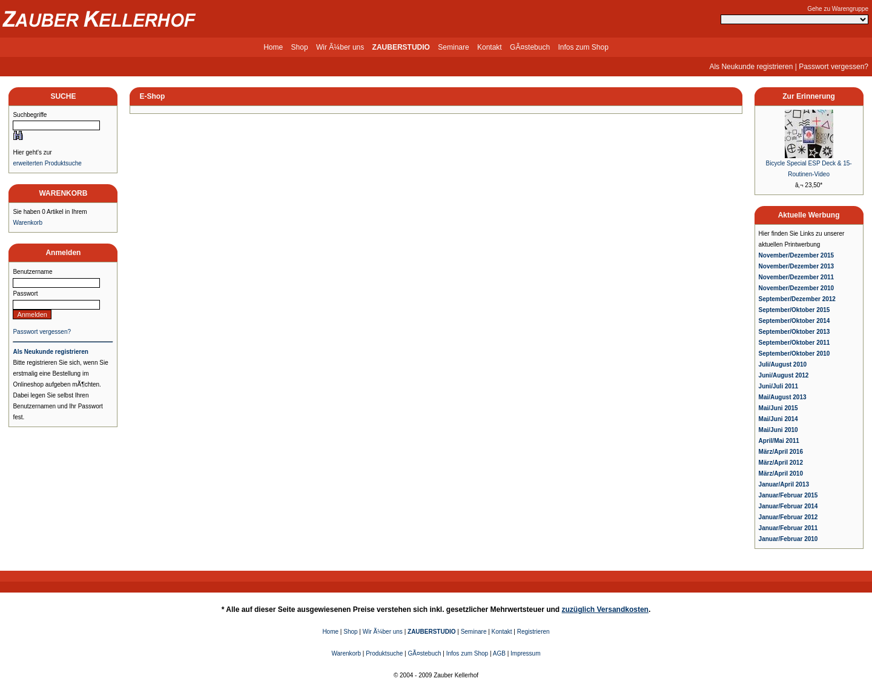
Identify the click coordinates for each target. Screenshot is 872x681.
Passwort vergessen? (833, 66)
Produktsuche (384, 653)
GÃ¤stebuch (530, 47)
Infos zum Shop (583, 47)
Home (273, 47)
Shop (299, 47)
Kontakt (489, 47)
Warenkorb (27, 222)
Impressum (525, 653)
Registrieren (533, 631)
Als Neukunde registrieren (751, 66)
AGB (499, 653)
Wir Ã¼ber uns (340, 47)
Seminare (453, 47)
